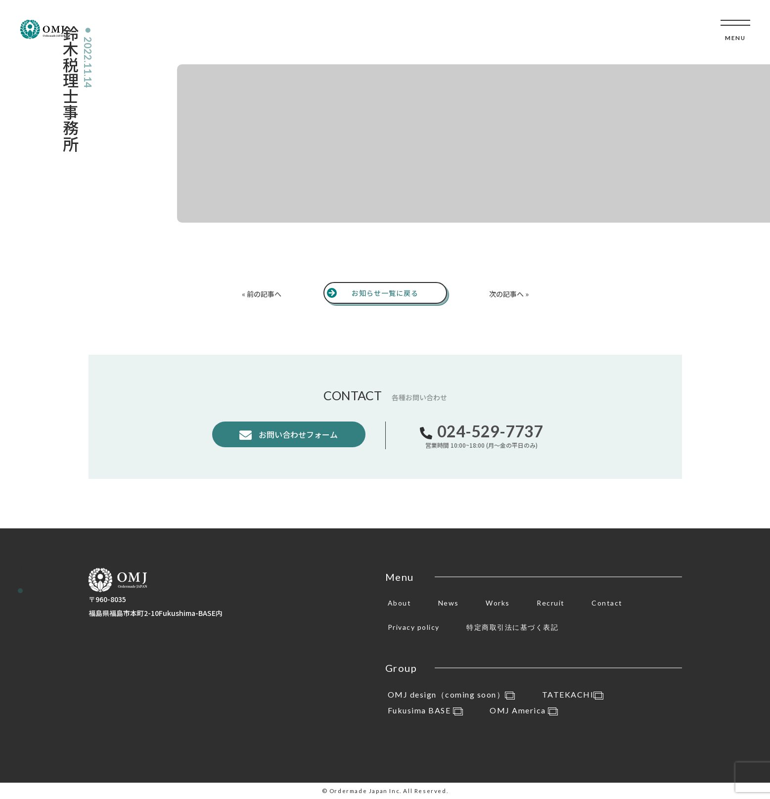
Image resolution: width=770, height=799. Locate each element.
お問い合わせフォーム (297, 434)
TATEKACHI (573, 695)
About (399, 603)
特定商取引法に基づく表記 (512, 627)
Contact (607, 603)
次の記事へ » (509, 294)
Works (498, 603)
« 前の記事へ (261, 294)
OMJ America (524, 710)
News (448, 603)
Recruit (551, 603)
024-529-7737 (490, 431)
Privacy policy (414, 627)
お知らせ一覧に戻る (385, 293)
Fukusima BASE (425, 710)
